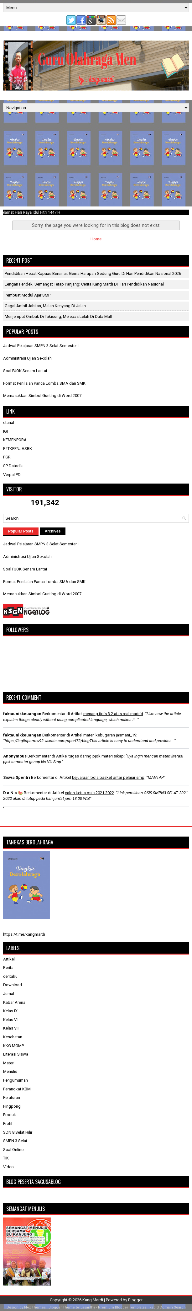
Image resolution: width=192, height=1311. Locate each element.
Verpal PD (12, 474)
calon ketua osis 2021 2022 (89, 792)
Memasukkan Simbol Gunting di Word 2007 (42, 395)
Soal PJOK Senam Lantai (25, 370)
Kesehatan (12, 1037)
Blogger (135, 1300)
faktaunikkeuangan (22, 713)
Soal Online (13, 1149)
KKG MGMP (13, 1045)
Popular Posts (21, 531)
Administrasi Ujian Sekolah (27, 358)
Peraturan (11, 1097)
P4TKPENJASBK (17, 448)
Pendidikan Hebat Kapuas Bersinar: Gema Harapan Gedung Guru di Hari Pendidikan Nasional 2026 (93, 273)
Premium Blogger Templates (122, 1307)
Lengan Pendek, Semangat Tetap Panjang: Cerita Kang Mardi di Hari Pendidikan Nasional (84, 284)
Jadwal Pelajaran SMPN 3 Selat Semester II (41, 345)
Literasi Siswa (15, 1054)
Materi (8, 1063)
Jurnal (8, 993)
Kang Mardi (93, 1300)
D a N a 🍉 (13, 792)
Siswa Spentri (16, 777)
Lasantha (87, 1307)
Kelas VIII (11, 1028)
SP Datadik (13, 465)
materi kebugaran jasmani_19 (109, 735)
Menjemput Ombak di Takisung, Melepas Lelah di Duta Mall (58, 316)
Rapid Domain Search (167, 1307)
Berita (8, 967)
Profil (7, 1123)
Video (8, 1166)
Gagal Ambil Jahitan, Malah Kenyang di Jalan (45, 305)
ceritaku (10, 976)
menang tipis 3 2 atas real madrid (113, 713)
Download (12, 984)
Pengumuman (15, 1080)
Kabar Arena (14, 1002)
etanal (8, 422)
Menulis (10, 1071)
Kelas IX (10, 1011)
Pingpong (12, 1106)
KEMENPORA (15, 439)
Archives (53, 531)
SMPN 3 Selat (15, 1140)
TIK (6, 1158)
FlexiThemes (35, 1307)
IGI (5, 431)
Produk (9, 1114)
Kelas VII (10, 1019)
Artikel (9, 959)
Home (96, 239)
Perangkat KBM (17, 1089)
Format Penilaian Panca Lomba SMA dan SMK (44, 383)
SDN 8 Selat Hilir (17, 1132)
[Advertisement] (96, 159)
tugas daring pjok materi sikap (96, 756)
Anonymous (15, 756)
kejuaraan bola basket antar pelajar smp (108, 777)
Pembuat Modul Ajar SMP (27, 295)
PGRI (7, 457)
